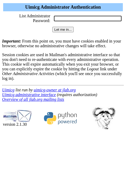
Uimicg (8, 90)
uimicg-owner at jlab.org (55, 90)
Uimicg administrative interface (29, 94)
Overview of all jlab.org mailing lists (33, 99)
